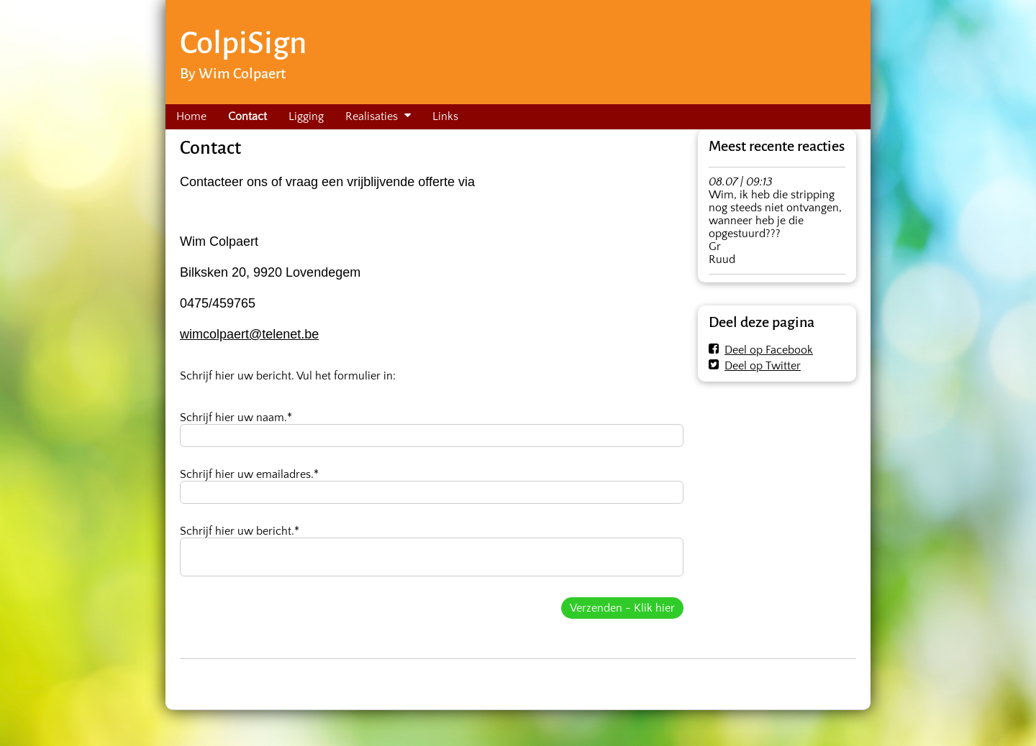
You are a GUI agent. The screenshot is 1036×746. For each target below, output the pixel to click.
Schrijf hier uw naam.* (236, 417)
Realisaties (371, 116)
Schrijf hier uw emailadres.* (249, 474)
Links (445, 116)
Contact (247, 116)
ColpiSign (243, 43)
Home (191, 116)
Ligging (306, 116)
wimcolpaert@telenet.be (249, 334)
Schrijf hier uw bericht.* (239, 531)
